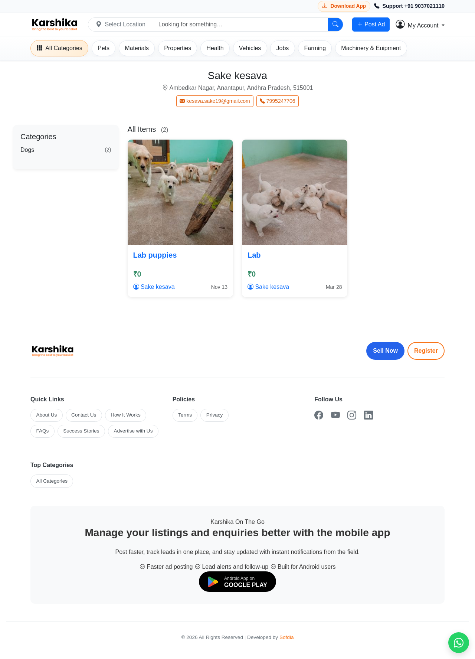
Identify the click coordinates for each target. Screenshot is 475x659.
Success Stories (81, 431)
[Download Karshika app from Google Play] (344, 6)
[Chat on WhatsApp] (458, 642)
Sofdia (286, 637)
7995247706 (277, 101)
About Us (46, 415)
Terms (185, 415)
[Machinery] (371, 48)
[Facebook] (318, 415)
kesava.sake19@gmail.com (215, 101)
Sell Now (385, 351)
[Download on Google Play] (237, 581)
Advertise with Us (133, 431)
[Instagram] (351, 415)
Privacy (214, 415)
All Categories (52, 481)
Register (426, 351)
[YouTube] (335, 415)
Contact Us (83, 415)
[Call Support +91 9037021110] (409, 6)
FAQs (42, 431)
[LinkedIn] (368, 415)
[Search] (335, 24)
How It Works (126, 415)
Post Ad (371, 24)
